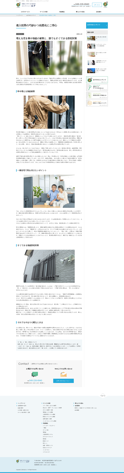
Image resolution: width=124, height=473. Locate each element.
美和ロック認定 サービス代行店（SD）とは (85, 408)
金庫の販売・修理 (47, 418)
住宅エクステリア (47, 447)
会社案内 (98, 11)
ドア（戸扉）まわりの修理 (49, 405)
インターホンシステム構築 (49, 421)
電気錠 (44, 432)
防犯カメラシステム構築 (49, 416)
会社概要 (77, 410)
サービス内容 (43, 11)
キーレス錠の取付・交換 (24, 412)
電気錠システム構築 (48, 412)
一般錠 (44, 427)
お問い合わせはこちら (63, 380)
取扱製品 (62, 11)
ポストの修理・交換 (48, 410)
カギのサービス (25, 11)
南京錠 (44, 438)
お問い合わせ (97, 5)
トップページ (19, 15)
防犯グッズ (45, 441)
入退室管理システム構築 (49, 414)
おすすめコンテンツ (31, 15)
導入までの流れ (80, 11)
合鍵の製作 (20, 408)
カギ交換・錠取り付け (23, 410)
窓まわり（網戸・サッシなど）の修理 (52, 407)
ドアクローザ (46, 452)
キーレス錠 (45, 430)
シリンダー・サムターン (49, 425)
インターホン (46, 449)
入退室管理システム (48, 434)
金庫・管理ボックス (48, 445)
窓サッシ (45, 443)
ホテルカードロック (48, 436)
